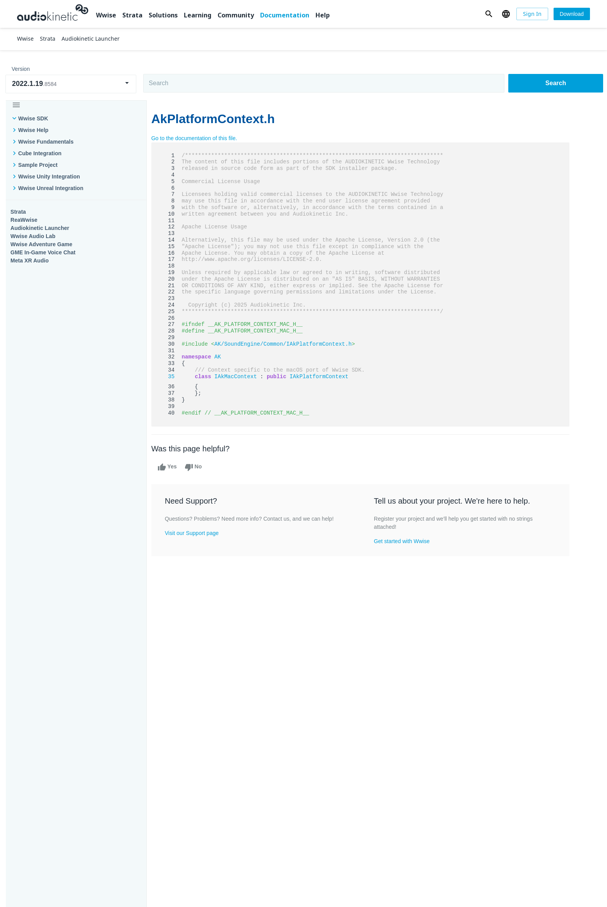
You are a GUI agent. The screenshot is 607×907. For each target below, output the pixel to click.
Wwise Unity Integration (49, 176)
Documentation (284, 15)
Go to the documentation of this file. (199, 138)
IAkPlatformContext (323, 377)
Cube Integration (40, 153)
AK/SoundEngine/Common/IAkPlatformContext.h (288, 344)
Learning (197, 15)
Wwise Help (33, 130)
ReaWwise (24, 220)
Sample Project (38, 165)
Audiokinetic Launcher (39, 228)
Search (555, 83)
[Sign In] (532, 14)
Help (323, 15)
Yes (172, 467)
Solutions (163, 15)
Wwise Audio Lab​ (32, 236)
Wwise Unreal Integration (50, 188)
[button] (488, 14)
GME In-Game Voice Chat (42, 252)
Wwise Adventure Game (41, 244)
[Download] (572, 14)
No (198, 467)
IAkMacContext (240, 377)
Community (236, 15)
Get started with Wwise (406, 541)
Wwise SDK (33, 118)
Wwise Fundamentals (46, 142)
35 (171, 377)
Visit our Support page (196, 533)
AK (222, 357)
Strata (132, 15)
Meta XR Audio (29, 260)
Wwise (106, 15)
